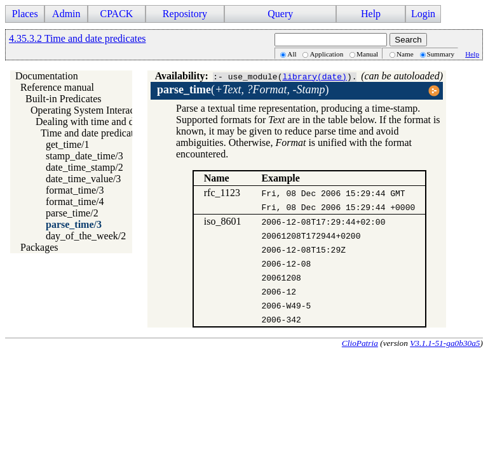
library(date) (314, 76)
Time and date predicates (91, 133)
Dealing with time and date (91, 121)
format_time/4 (75, 201)
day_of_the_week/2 (86, 235)
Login (423, 13)
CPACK (116, 13)
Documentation (46, 75)
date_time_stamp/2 (84, 167)
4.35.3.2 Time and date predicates (77, 38)
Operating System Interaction (90, 110)
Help (371, 13)
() (243, 89)
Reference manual (57, 87)
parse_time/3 (74, 224)
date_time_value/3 (83, 178)
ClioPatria (360, 343)
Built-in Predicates (63, 98)
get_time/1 (67, 144)
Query (280, 13)
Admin (66, 13)
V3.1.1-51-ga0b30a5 (445, 343)
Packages (39, 247)
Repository (185, 13)
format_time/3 (75, 190)
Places (25, 13)
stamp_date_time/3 (84, 155)
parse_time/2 (72, 213)
